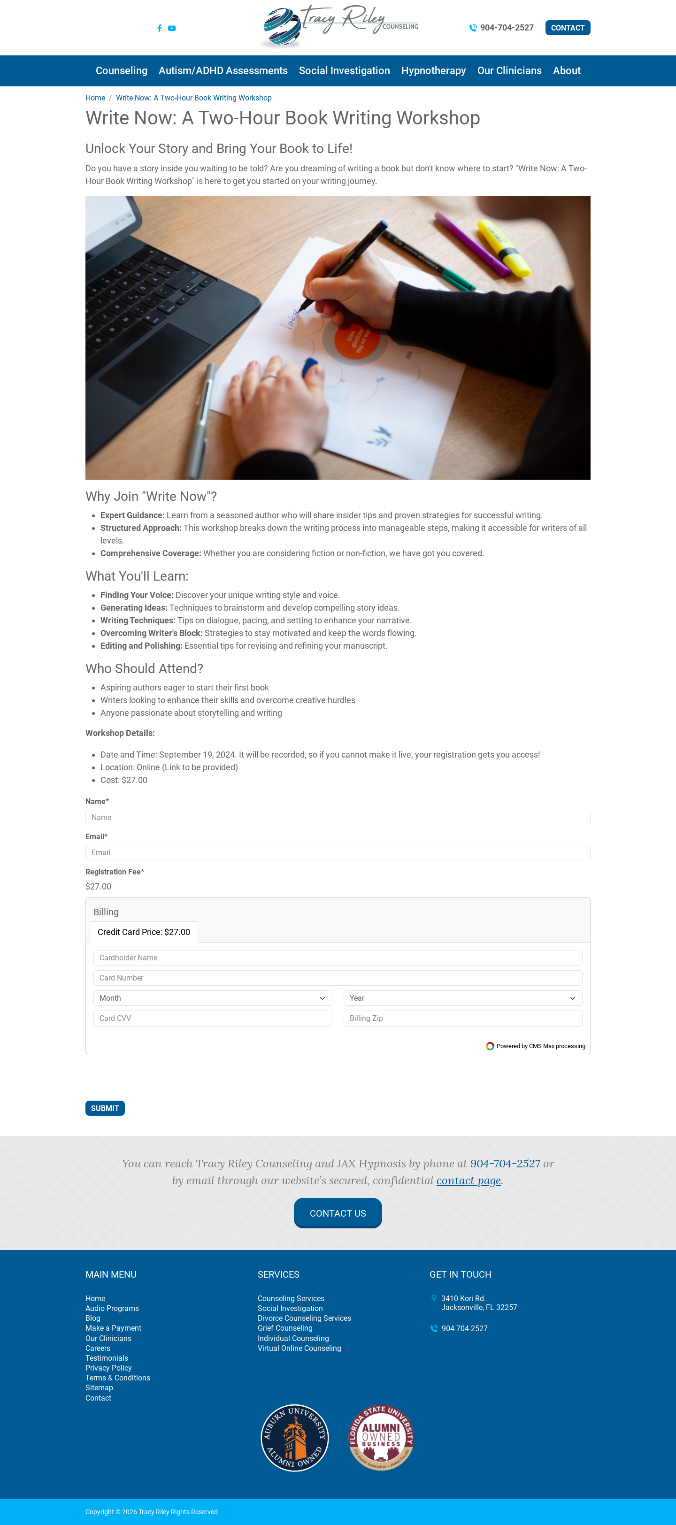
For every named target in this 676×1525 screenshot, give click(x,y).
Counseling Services (291, 1298)
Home (95, 1298)
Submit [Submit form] (105, 1108)
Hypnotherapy (433, 71)
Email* (96, 836)
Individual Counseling (293, 1338)
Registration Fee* (114, 871)
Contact (568, 27)
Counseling (121, 71)
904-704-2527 (507, 27)
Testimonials (106, 1358)
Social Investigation (344, 71)
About (567, 71)
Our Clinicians (509, 71)
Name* (97, 801)
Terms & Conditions (117, 1377)
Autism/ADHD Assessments (223, 71)
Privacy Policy (108, 1368)
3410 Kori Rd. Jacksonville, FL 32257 (479, 1303)
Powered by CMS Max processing (535, 1046)
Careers (97, 1348)
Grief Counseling (285, 1328)
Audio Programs (112, 1308)
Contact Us (338, 1213)
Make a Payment (113, 1328)
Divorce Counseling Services (304, 1318)
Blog (92, 1318)
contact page (469, 1180)
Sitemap (99, 1387)
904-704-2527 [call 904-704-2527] (505, 1163)
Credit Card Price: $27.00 (144, 932)
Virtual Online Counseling (299, 1348)
